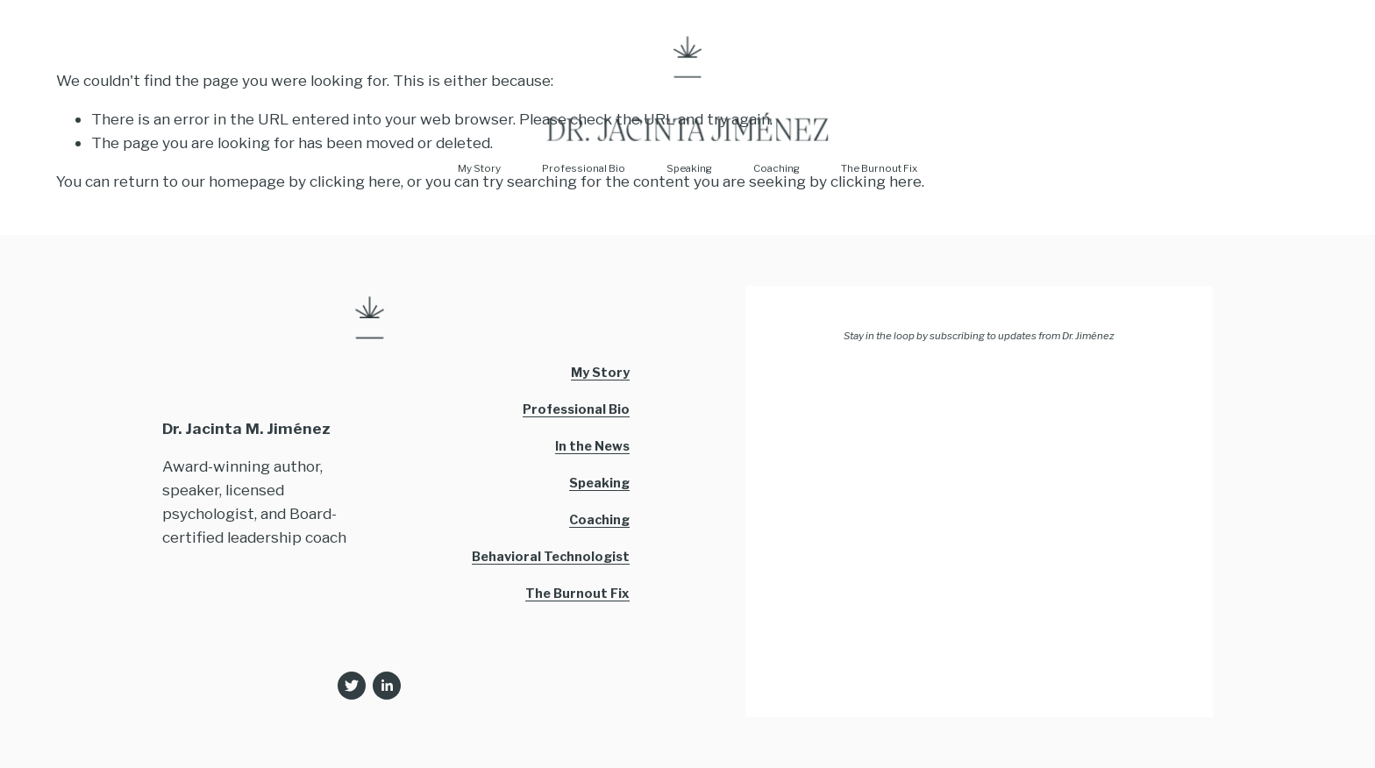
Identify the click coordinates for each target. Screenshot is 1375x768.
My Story (479, 168)
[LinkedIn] (387, 686)
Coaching (776, 168)
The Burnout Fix (879, 168)
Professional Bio (583, 168)
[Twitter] (352, 686)
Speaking (689, 168)
